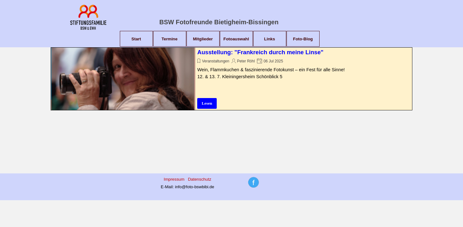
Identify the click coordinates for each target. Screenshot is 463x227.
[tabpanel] (187, 182)
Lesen (207, 103)
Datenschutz (199, 179)
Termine (170, 39)
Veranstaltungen (215, 61)
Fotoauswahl (236, 39)
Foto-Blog (303, 39)
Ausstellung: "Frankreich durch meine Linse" (260, 52)
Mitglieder (203, 39)
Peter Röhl (246, 61)
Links (269, 39)
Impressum (174, 179)
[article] (231, 78)
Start (136, 39)
